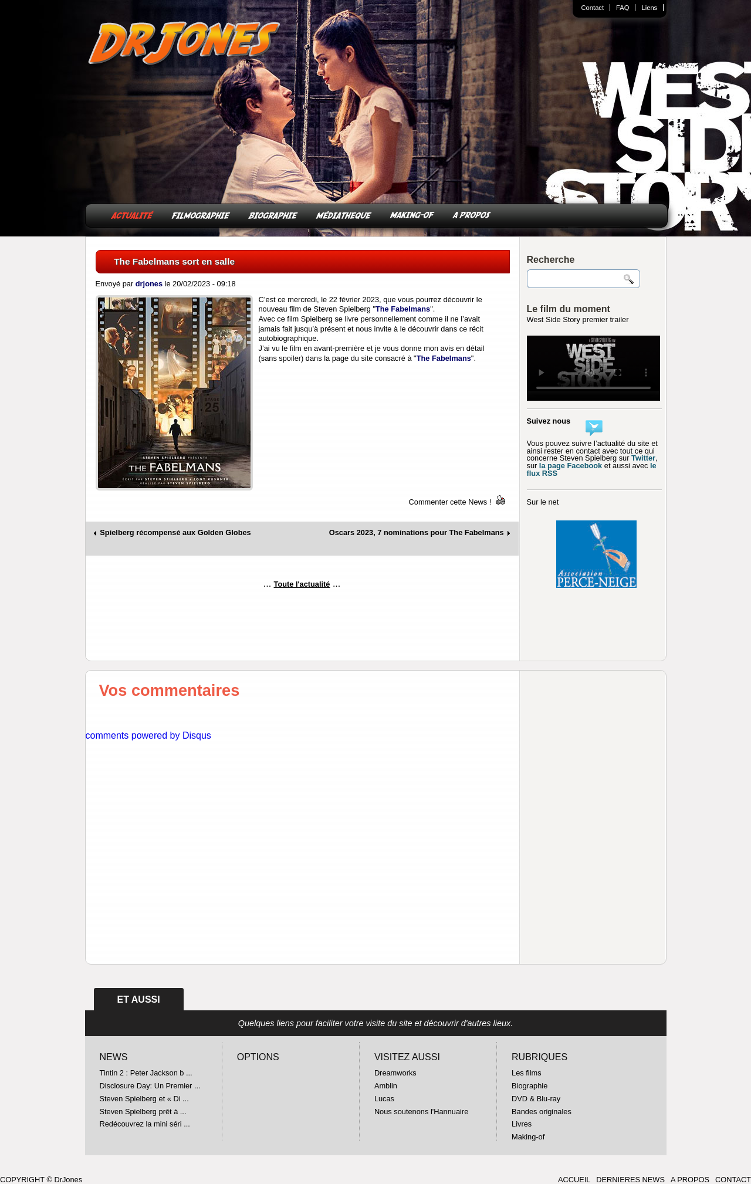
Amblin (385, 1085)
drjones (149, 283)
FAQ (622, 7)
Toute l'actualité (302, 584)
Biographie (529, 1085)
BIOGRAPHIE (273, 214)
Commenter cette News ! (450, 502)
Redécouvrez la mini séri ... (145, 1123)
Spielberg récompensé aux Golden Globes (175, 533)
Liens (649, 7)
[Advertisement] (302, 629)
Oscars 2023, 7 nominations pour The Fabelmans (416, 533)
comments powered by (148, 735)
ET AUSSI (138, 999)
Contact (592, 7)
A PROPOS (472, 214)
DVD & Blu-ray (536, 1098)
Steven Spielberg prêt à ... (143, 1111)
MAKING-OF (412, 214)
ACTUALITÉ (132, 214)
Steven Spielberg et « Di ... (144, 1098)
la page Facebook (570, 465)
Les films (527, 1072)
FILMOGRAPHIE (201, 214)
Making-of (528, 1136)
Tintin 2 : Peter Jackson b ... (146, 1072)
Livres (522, 1123)
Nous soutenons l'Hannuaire (421, 1111)
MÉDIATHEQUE (344, 214)
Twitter (643, 458)
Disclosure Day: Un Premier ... (150, 1085)
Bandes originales (541, 1111)
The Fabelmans (403, 309)
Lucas (384, 1098)
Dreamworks (395, 1072)
